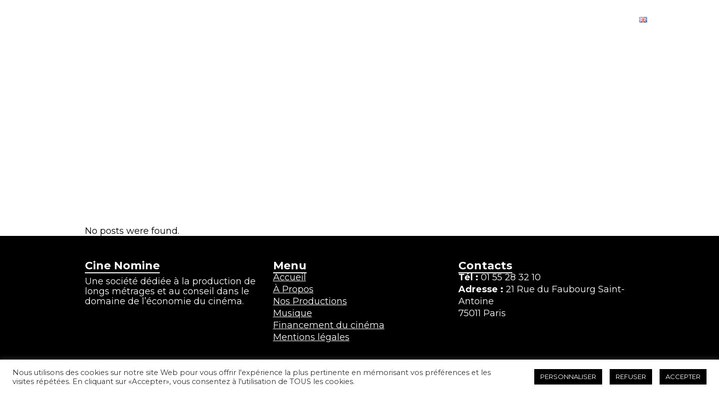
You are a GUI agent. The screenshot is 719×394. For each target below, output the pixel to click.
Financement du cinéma (328, 325)
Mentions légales (311, 337)
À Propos (293, 289)
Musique (292, 313)
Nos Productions (310, 301)
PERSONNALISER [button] (568, 377)
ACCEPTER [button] (683, 377)
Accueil (289, 277)
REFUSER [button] (631, 377)
